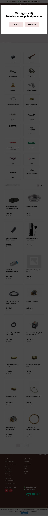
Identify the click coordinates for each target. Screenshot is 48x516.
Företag (16, 24)
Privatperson (32, 24)
